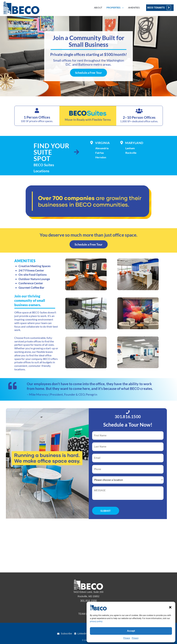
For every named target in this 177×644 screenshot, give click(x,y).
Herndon (100, 157)
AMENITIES (134, 7)
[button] (170, 607)
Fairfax (99, 152)
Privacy (126, 638)
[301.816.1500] (128, 412)
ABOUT (98, 7)
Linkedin (82, 633)
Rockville (131, 152)
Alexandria (101, 148)
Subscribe (66, 633)
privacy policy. (96, 621)
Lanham (130, 148)
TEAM (81, 613)
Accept (131, 630)
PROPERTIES (113, 7)
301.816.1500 (128, 416)
